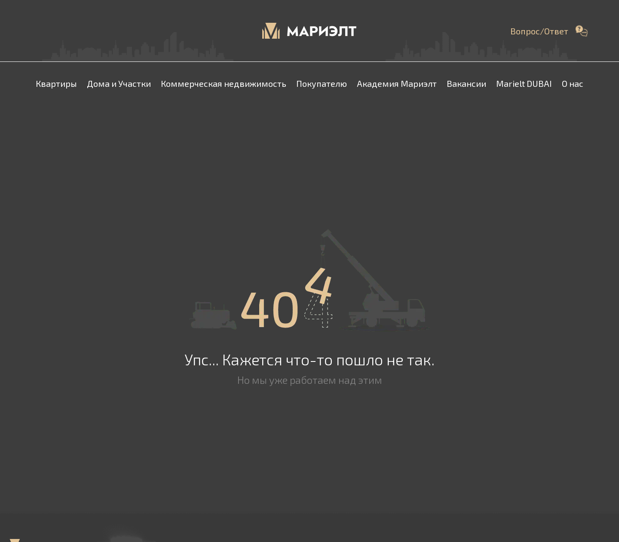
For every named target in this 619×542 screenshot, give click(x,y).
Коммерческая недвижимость (223, 83)
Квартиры (56, 83)
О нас (572, 83)
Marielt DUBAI (524, 83)
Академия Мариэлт (397, 83)
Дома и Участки (119, 83)
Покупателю (321, 83)
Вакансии (466, 83)
